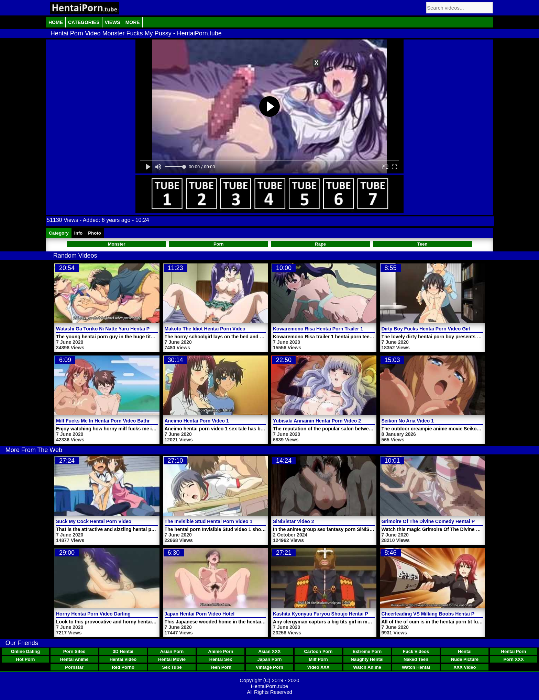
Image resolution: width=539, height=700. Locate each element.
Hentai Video (123, 659)
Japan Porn (269, 659)
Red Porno (123, 667)
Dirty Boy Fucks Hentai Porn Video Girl (426, 328)
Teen (422, 244)
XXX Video (465, 667)
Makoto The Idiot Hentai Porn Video (205, 328)
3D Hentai (123, 651)
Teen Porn (221, 667)
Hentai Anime (74, 659)
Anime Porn (220, 651)
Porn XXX (513, 659)
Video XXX (318, 667)
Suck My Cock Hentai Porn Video (93, 521)
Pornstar (74, 667)
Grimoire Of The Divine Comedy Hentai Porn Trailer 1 (442, 521)
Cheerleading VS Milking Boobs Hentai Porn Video (439, 614)
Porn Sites (74, 651)
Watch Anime (367, 667)
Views (112, 22)
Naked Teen (416, 659)
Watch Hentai (416, 667)
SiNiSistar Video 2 (293, 521)
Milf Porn (318, 659)
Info (78, 233)
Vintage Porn (269, 667)
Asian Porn (172, 651)
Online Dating (25, 651)
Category (59, 233)
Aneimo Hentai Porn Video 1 (197, 421)
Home (55, 22)
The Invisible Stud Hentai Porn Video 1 (209, 521)
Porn (218, 244)
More (132, 22)
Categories (84, 22)
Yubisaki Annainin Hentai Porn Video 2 (317, 421)
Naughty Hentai (367, 659)
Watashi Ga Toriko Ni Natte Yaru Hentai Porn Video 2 (116, 328)
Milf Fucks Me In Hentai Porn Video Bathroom (108, 421)
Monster (116, 244)
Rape (320, 244)
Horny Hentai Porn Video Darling (93, 614)
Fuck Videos (416, 651)
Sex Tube (172, 667)
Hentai (465, 651)
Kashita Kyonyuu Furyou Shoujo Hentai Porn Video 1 (333, 614)
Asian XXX (269, 651)
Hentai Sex (220, 659)
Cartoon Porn (318, 651)
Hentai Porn (513, 651)
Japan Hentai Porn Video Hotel (200, 614)
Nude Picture (464, 659)
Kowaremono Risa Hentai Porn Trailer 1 (318, 328)
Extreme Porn (367, 651)
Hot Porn (25, 659)
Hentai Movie (172, 659)
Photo (94, 233)
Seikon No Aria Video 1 (408, 421)
